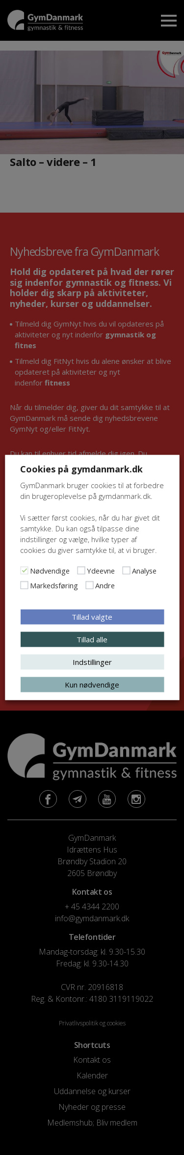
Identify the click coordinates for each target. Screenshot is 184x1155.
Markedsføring (54, 585)
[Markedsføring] (24, 585)
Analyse (144, 571)
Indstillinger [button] (92, 662)
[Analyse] (126, 571)
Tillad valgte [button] (92, 617)
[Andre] (89, 585)
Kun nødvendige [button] (92, 684)
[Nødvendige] (24, 571)
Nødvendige (50, 571)
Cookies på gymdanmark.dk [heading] (81, 469)
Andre (105, 585)
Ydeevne (101, 571)
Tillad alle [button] (92, 639)
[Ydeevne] (81, 571)
